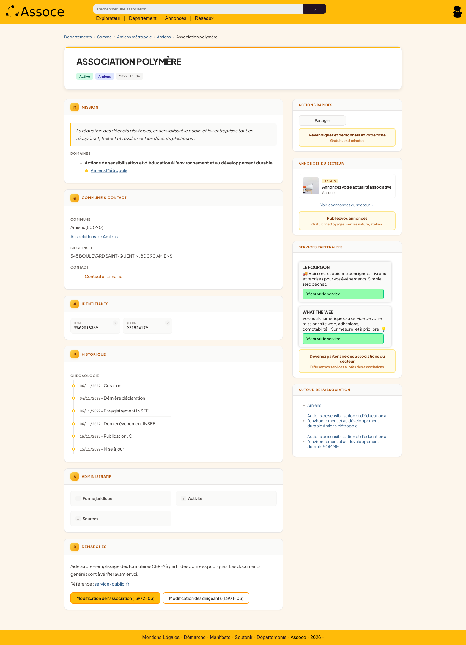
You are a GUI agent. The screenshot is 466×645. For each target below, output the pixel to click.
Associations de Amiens (94, 236)
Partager (322, 120)
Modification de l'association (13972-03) (115, 598)
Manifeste (220, 637)
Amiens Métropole (134, 36)
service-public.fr (112, 583)
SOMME (104, 36)
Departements (78, 36)
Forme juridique (97, 498)
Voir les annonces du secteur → (347, 205)
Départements (272, 637)
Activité (195, 498)
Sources (90, 518)
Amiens (164, 36)
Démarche (195, 637)
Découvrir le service (322, 293)
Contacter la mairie (103, 276)
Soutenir (244, 637)
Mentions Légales (161, 637)
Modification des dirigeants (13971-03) (206, 598)
